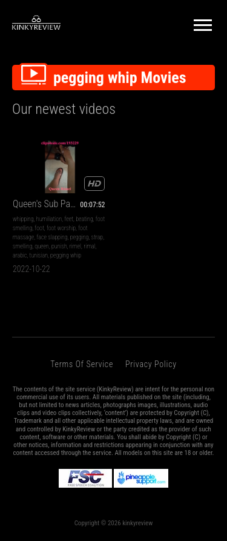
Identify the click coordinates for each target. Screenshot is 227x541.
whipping (23, 219)
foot (39, 228)
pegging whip (65, 255)
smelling (22, 246)
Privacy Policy (151, 364)
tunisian (39, 255)
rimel (75, 246)
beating (84, 219)
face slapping (51, 237)
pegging (79, 237)
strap (97, 237)
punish (59, 246)
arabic (20, 255)
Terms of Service (81, 364)
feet (68, 219)
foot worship (61, 228)
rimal (89, 246)
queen (42, 246)
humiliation (49, 219)
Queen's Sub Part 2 (48, 204)
